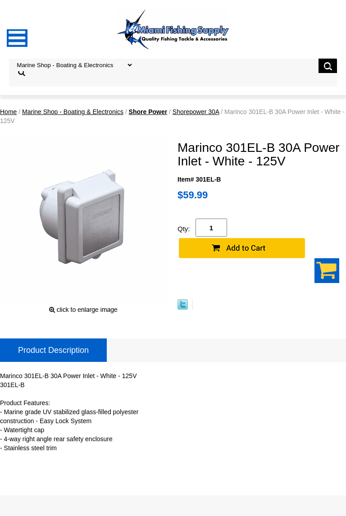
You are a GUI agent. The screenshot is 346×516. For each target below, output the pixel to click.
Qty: (184, 229)
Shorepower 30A (196, 111)
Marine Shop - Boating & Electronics (72, 111)
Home (8, 111)
